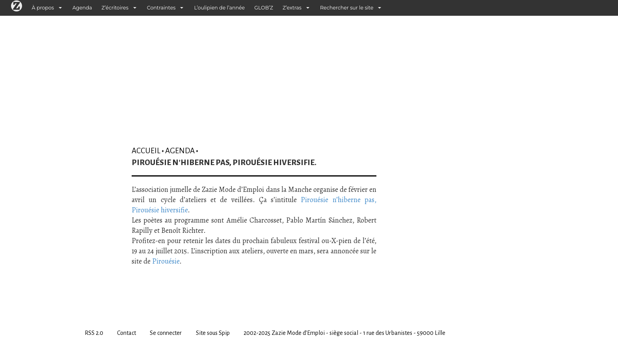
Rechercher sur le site (346, 8)
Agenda (82, 8)
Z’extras (292, 8)
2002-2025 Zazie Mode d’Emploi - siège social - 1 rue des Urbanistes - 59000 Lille (344, 333)
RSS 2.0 (94, 333)
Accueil (146, 151)
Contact (126, 333)
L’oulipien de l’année (219, 8)
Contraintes (161, 8)
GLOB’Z (263, 8)
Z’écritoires (115, 8)
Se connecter (166, 333)
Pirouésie (165, 261)
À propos (43, 8)
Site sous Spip (213, 333)
